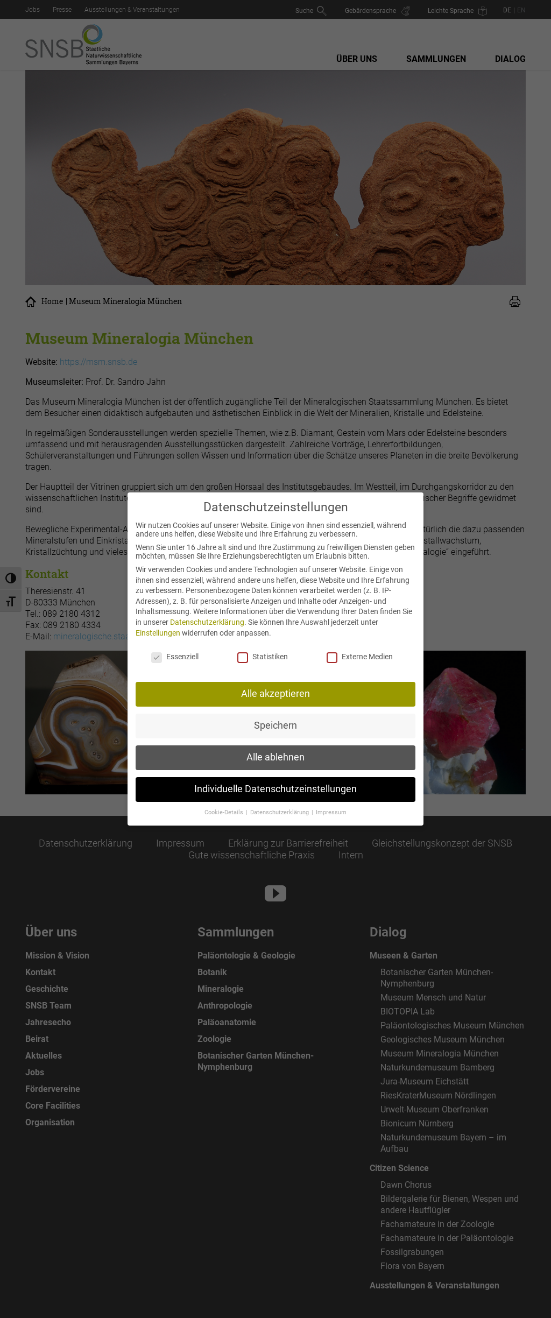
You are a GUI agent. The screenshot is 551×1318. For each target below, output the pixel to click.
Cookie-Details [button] (224, 804)
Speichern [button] (275, 717)
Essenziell (175, 648)
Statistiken (262, 648)
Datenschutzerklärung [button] (280, 804)
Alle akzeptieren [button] (275, 685)
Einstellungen (158, 624)
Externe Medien (360, 648)
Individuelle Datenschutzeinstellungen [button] (275, 781)
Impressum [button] (331, 804)
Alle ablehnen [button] (275, 749)
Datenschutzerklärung (207, 614)
